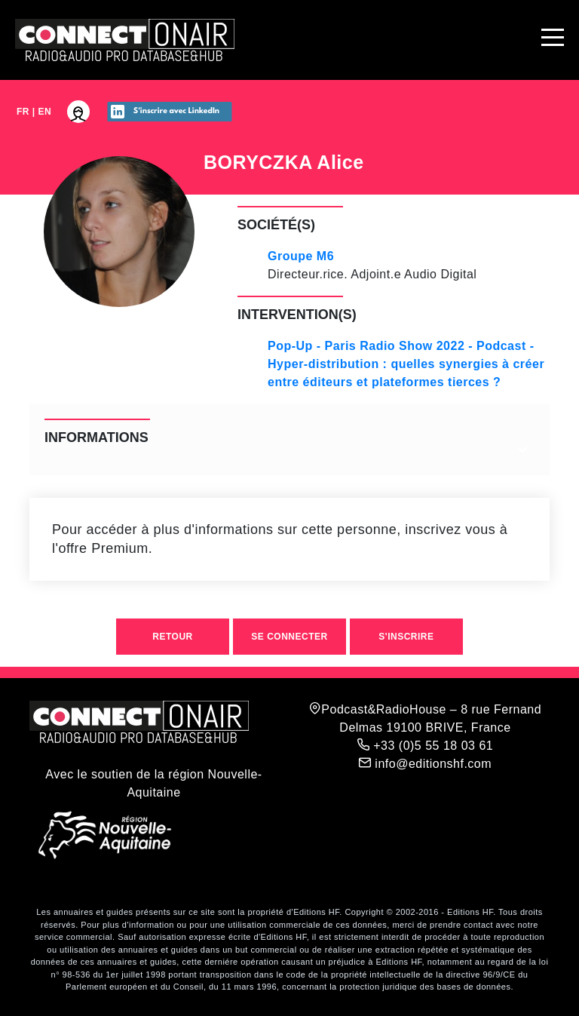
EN (45, 111)
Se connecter (289, 636)
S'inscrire (405, 636)
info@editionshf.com (425, 763)
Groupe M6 (301, 256)
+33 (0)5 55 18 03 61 (425, 745)
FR (23, 111)
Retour (172, 636)
